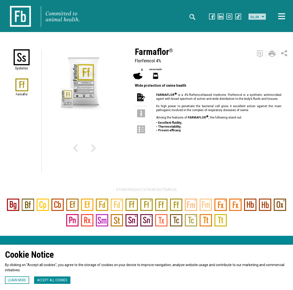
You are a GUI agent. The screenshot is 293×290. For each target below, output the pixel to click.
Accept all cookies (52, 280)
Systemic (21, 68)
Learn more (17, 280)
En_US (255, 17)
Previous (82, 149)
